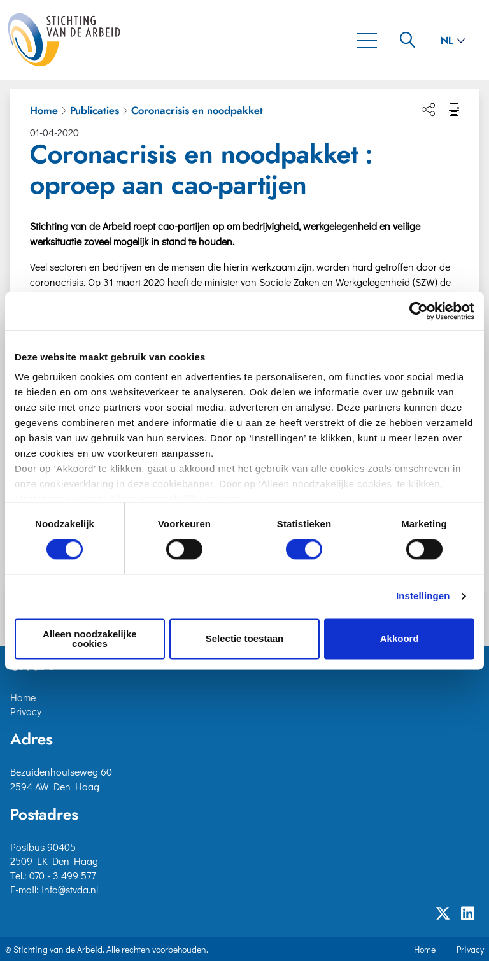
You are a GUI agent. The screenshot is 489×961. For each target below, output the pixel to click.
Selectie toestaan (245, 639)
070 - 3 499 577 (62, 875)
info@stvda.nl (69, 889)
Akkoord (399, 639)
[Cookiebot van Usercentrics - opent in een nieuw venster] (418, 310)
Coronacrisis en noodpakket (197, 111)
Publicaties (94, 111)
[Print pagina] (454, 109)
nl (453, 40)
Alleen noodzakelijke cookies (90, 639)
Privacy (25, 711)
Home (44, 111)
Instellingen (423, 596)
